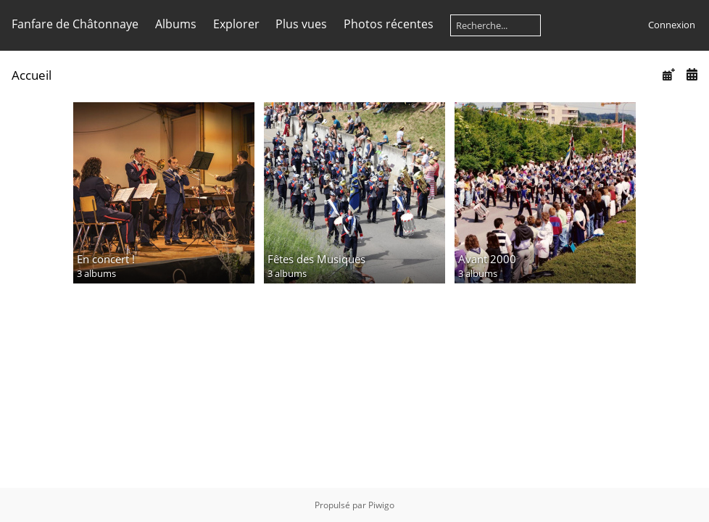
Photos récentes (389, 24)
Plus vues (301, 24)
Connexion (671, 24)
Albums (175, 24)
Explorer (236, 24)
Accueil (31, 75)
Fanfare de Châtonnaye (75, 24)
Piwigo (381, 505)
